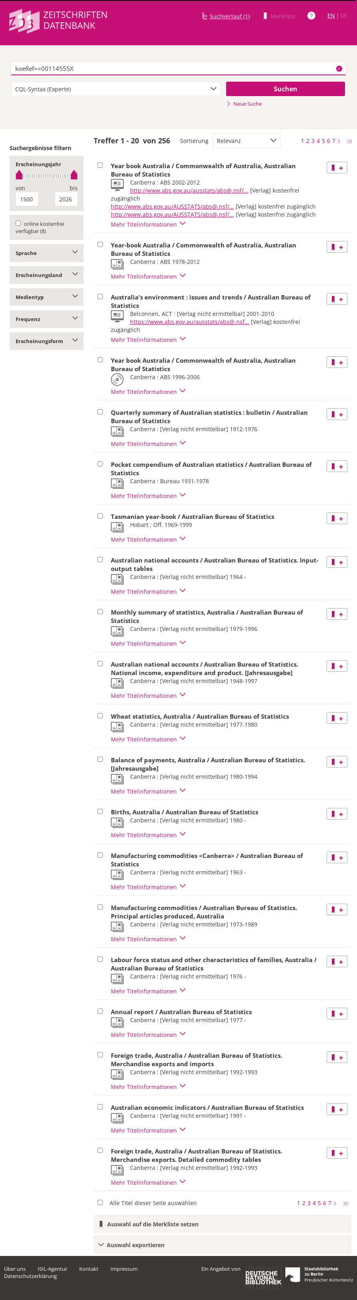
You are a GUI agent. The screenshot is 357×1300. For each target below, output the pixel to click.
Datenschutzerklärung (30, 1276)
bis (74, 188)
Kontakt (88, 1268)
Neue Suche (244, 103)
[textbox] (178, 68)
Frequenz (47, 319)
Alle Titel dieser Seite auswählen (153, 1203)
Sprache (47, 253)
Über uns (15, 1268)
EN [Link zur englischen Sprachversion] (331, 15)
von (20, 188)
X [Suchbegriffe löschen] (339, 68)
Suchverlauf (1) (230, 16)
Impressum (124, 1268)
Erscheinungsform (47, 341)
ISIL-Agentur (52, 1268)
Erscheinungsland (47, 275)
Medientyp (47, 297)
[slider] (47, 176)
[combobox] (115, 89)
